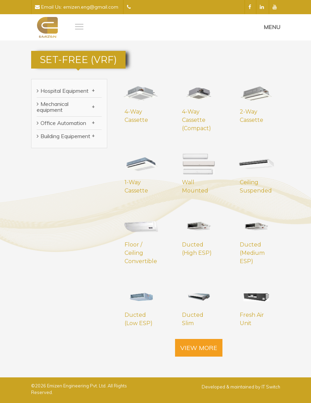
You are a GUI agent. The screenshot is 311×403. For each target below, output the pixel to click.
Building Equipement (67, 136)
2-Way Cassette (251, 115)
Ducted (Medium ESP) (252, 253)
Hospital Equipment (67, 90)
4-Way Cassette (136, 115)
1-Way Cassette (136, 186)
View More (198, 348)
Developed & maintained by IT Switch (241, 386)
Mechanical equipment (66, 106)
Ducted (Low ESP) (139, 319)
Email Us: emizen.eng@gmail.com (76, 7)
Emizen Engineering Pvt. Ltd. (77, 385)
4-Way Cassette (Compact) (196, 120)
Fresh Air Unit (252, 319)
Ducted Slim (192, 319)
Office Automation (67, 122)
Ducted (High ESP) (197, 248)
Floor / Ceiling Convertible (141, 253)
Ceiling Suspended (256, 186)
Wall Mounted (195, 186)
